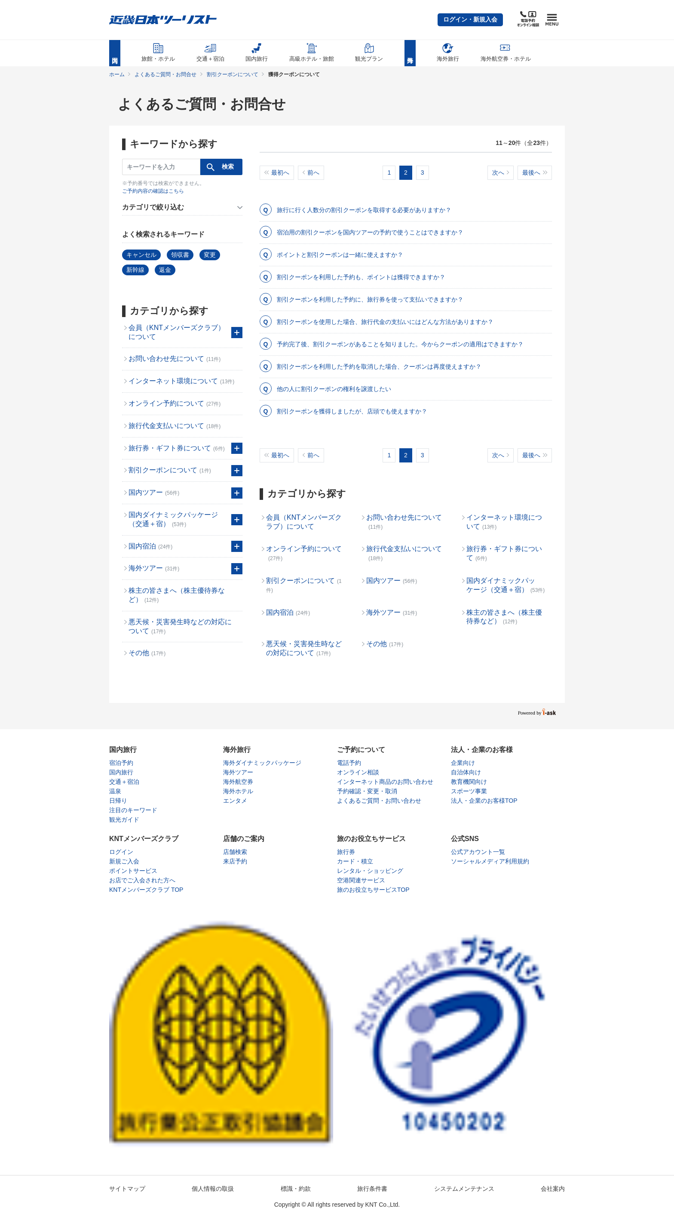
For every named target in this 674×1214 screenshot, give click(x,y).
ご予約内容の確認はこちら (153, 191)
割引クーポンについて (232, 74)
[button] (470, 19)
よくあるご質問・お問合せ (165, 74)
